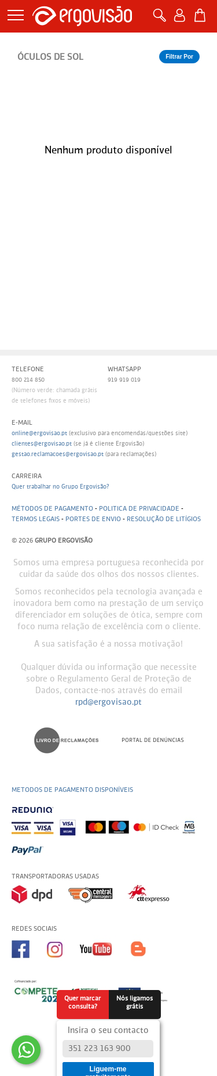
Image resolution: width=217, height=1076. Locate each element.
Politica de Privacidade (139, 508)
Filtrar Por (179, 56)
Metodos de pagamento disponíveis (72, 790)
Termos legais (36, 519)
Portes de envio (93, 519)
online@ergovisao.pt (39, 433)
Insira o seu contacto (108, 1031)
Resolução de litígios (164, 519)
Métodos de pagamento (52, 508)
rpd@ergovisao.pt (108, 702)
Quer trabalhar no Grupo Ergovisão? (60, 487)
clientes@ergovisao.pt (42, 444)
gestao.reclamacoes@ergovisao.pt (58, 454)
